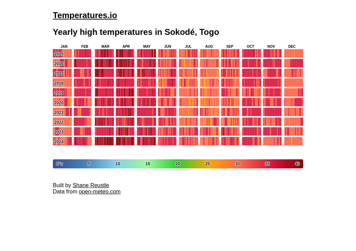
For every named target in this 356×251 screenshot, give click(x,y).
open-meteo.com (100, 192)
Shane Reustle (91, 185)
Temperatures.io (85, 15)
